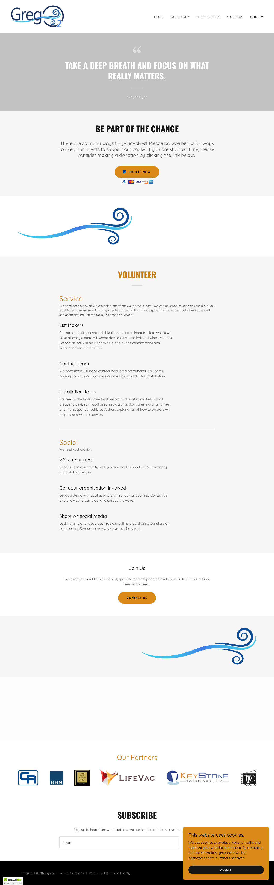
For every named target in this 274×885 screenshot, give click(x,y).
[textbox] (119, 842)
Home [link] (159, 17)
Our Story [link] (180, 17)
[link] (37, 16)
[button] (257, 16)
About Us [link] (235, 17)
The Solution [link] (208, 17)
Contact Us (137, 598)
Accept (225, 872)
